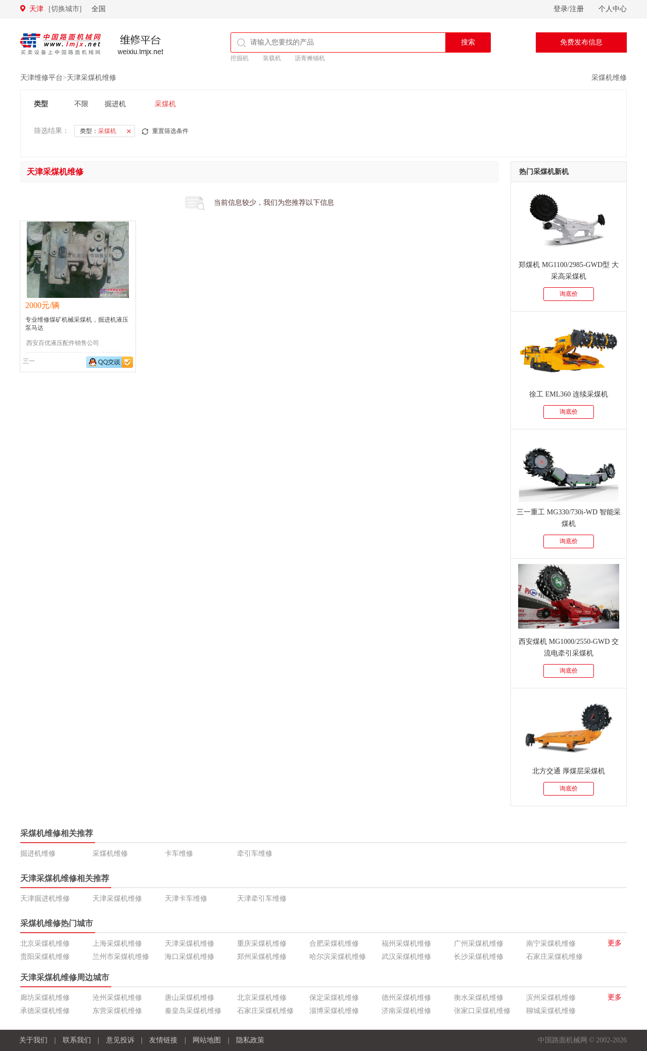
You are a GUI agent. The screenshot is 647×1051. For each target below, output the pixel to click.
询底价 (569, 293)
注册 (577, 9)
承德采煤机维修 (45, 1011)
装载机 (272, 58)
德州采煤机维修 (406, 997)
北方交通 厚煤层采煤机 (568, 771)
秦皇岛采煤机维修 (193, 1011)
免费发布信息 (581, 42)
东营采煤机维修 (117, 1011)
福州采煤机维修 (406, 943)
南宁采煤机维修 (551, 943)
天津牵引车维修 (262, 898)
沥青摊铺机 (310, 58)
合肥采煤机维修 (334, 943)
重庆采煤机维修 (262, 943)
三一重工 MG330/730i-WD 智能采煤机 (568, 518)
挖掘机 (239, 58)
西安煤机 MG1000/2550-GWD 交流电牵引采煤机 (569, 647)
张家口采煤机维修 (482, 1011)
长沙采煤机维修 (478, 956)
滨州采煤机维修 (551, 997)
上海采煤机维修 (117, 943)
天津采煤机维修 (91, 77)
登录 (560, 9)
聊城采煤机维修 (551, 1011)
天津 (55, 9)
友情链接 (163, 1040)
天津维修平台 (41, 77)
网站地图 (207, 1040)
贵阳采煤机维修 (45, 956)
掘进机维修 (38, 853)
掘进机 (115, 104)
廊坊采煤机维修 (45, 997)
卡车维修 (179, 853)
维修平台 (140, 45)
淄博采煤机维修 (334, 1011)
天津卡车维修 (186, 898)
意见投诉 (120, 1040)
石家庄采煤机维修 (554, 956)
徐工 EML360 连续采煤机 (568, 394)
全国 (98, 9)
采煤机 (165, 104)
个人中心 (612, 9)
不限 (81, 104)
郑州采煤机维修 (262, 956)
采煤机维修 (609, 77)
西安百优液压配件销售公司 (62, 342)
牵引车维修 (254, 853)
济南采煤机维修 (406, 1011)
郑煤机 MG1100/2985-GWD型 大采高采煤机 (568, 270)
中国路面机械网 (60, 44)
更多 (615, 943)
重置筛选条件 (170, 131)
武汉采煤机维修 (406, 956)
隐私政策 (250, 1040)
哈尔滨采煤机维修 (337, 956)
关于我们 (33, 1040)
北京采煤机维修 (45, 943)
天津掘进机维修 (45, 898)
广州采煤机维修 (478, 943)
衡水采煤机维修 (478, 997)
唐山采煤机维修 (189, 997)
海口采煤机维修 (189, 956)
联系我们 (77, 1040)
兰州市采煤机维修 (121, 956)
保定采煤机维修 (334, 997)
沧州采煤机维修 (117, 997)
